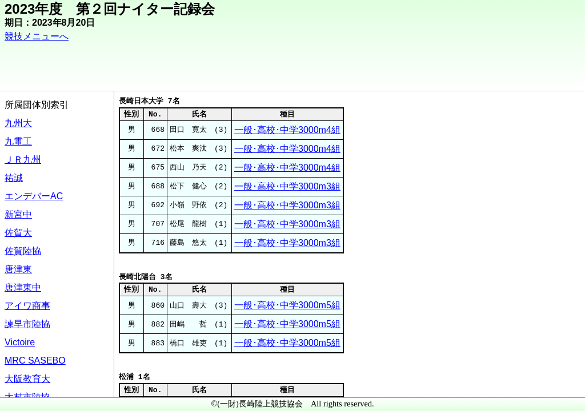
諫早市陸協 (27, 324)
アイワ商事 (27, 306)
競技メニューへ (37, 36)
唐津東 (18, 269)
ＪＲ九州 (23, 159)
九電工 (18, 141)
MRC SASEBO (35, 360)
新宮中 (18, 214)
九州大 (18, 123)
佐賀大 (18, 232)
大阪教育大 (27, 379)
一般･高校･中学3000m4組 (287, 130)
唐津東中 (23, 287)
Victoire (20, 342)
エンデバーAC (34, 196)
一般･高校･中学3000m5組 (287, 305)
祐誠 (14, 178)
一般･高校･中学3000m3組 (287, 186)
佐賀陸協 (23, 251)
